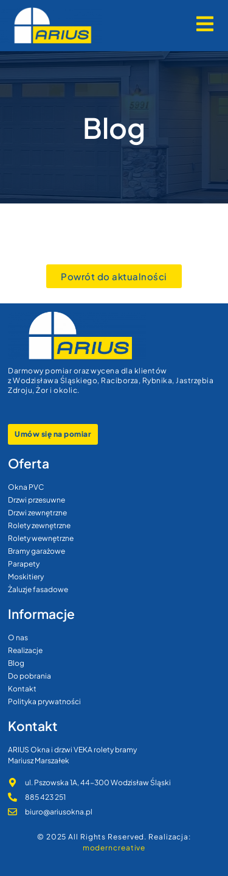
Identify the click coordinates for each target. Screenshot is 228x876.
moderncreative (114, 847)
